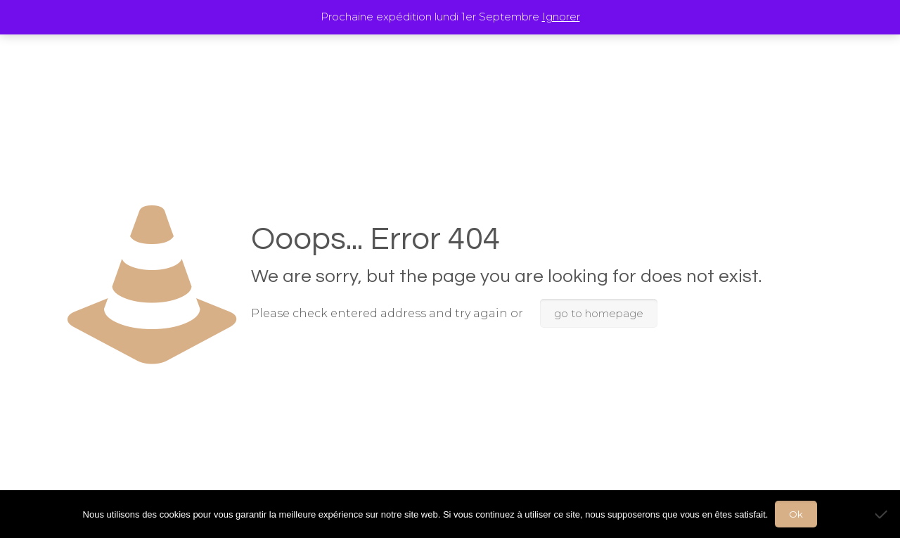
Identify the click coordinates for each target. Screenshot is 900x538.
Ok (796, 514)
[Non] (882, 514)
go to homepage (598, 313)
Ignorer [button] (561, 16)
